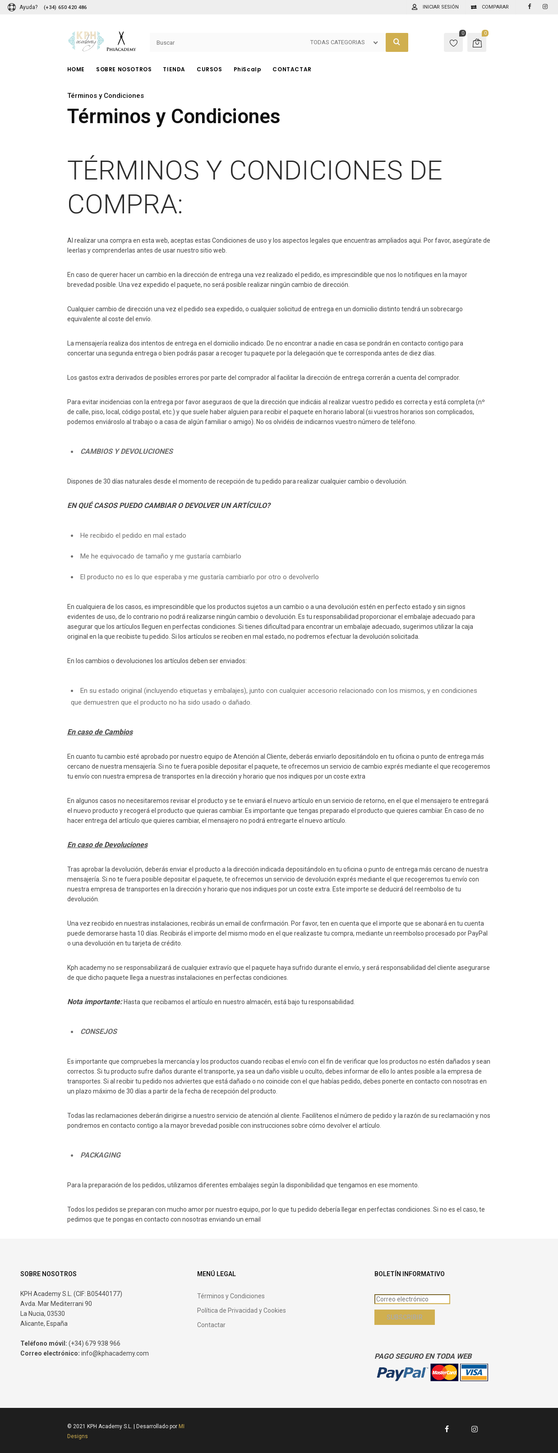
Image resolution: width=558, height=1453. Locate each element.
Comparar (495, 7)
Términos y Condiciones (231, 1296)
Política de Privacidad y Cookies (241, 1310)
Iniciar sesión (441, 7)
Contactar (211, 1324)
